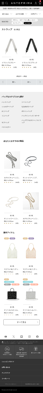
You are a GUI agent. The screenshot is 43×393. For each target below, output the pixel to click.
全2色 (11, 60)
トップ (6, 342)
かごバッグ (5, 111)
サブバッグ (5, 122)
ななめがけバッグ (27, 107)
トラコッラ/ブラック (29, 63)
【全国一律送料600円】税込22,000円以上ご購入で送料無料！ (21, 8)
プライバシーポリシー (10, 384)
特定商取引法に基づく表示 (32, 384)
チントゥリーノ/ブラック (32, 178)
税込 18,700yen (6, 65)
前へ (13, 82)
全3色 (12, 307)
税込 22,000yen (27, 180)
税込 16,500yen (8, 180)
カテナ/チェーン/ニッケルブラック (17, 178)
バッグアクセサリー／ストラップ (26, 342)
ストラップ (5, 343)
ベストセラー (6, 127)
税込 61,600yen (8, 313)
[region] (11, 45)
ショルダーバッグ (8, 107)
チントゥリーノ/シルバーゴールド (16, 219)
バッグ (13, 342)
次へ (29, 82)
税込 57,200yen (8, 272)
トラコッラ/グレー (8, 63)
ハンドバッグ (6, 102)
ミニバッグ (5, 116)
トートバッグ (26, 102)
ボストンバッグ (27, 111)
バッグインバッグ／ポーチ (30, 116)
